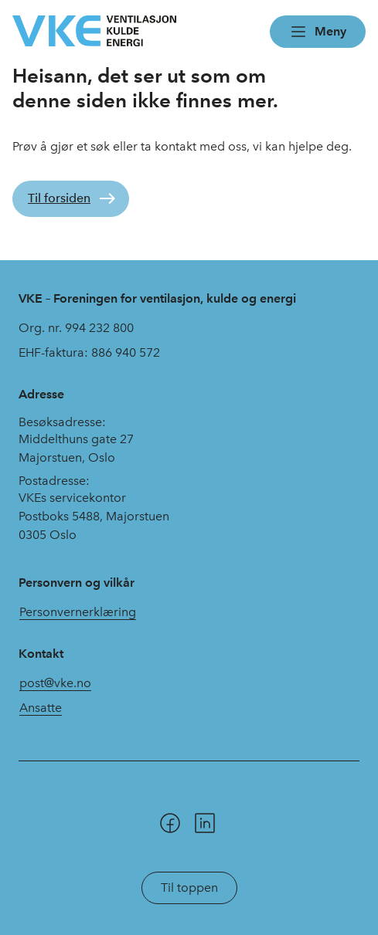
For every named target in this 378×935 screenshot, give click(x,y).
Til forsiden (59, 198)
